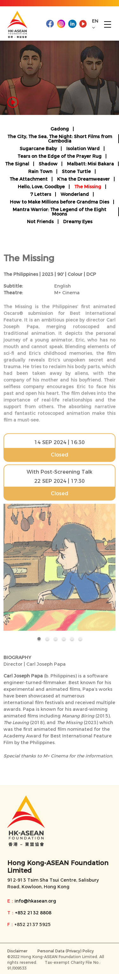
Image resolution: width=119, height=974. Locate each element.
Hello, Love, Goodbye (41, 186)
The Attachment (29, 179)
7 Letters (40, 194)
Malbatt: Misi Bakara (90, 164)
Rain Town (40, 171)
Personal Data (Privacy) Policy (65, 952)
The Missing (87, 186)
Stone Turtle (76, 171)
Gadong (59, 129)
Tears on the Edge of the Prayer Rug (59, 156)
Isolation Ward (83, 148)
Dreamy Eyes (77, 221)
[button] (39, 639)
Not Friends (40, 221)
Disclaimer (17, 952)
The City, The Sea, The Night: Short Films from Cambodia (59, 138)
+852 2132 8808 (33, 913)
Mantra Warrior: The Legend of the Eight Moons (59, 211)
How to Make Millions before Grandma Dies (59, 202)
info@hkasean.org (35, 901)
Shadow (48, 164)
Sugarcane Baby (38, 148)
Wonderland (75, 194)
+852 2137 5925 (32, 924)
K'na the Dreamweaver (83, 179)
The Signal (17, 164)
